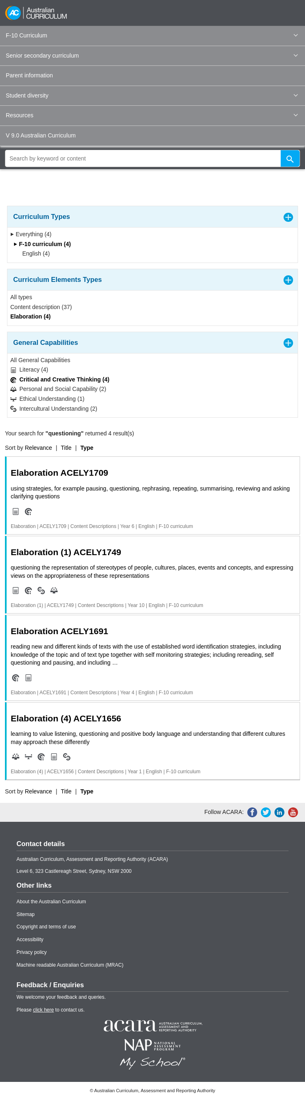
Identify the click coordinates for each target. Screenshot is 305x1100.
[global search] (152, 158)
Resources (152, 115)
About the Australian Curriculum (51, 902)
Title (66, 447)
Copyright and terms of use (46, 927)
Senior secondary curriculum (152, 55)
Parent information (29, 75)
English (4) (33, 253)
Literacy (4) (29, 369)
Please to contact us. (50, 1010)
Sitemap (25, 914)
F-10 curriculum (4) (42, 244)
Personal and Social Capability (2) (58, 389)
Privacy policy (31, 952)
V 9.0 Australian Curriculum (41, 135)
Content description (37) (41, 307)
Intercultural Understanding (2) (53, 408)
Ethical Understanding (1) (47, 398)
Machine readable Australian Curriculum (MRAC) (69, 965)
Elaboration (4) (30, 316)
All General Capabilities (40, 360)
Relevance (38, 447)
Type (87, 447)
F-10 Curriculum (152, 35)
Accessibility (29, 939)
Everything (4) (31, 234)
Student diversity (152, 95)
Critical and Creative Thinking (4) (60, 379)
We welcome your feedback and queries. (61, 997)
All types (21, 297)
